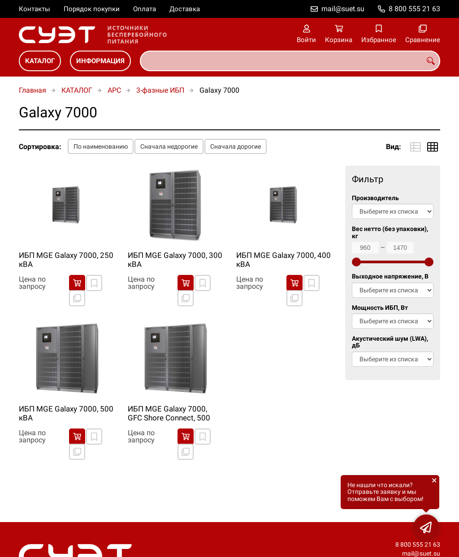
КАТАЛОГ (40, 61)
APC (114, 90)
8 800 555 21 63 (414, 8)
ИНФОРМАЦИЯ (100, 61)
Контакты (34, 9)
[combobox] (290, 61)
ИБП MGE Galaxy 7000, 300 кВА (175, 260)
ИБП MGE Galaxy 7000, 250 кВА (66, 260)
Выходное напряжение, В (390, 276)
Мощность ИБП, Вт (380, 307)
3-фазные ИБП (160, 90)
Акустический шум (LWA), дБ (390, 342)
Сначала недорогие (169, 146)
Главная (32, 90)
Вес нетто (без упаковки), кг (390, 232)
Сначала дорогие (235, 146)
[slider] (356, 261)
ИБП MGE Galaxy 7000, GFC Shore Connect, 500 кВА (169, 413)
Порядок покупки (92, 9)
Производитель (375, 198)
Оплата (144, 9)
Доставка (184, 9)
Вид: (393, 146)
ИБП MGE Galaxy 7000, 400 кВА (283, 260)
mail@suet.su (342, 8)
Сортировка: (40, 146)
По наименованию (101, 146)
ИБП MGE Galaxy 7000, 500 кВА (66, 413)
